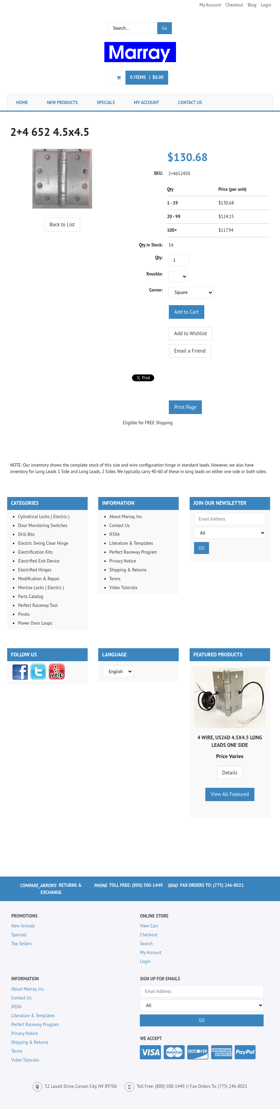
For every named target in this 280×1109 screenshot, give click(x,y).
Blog (252, 5)
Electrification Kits (35, 552)
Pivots (24, 614)
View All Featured (230, 794)
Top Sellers (21, 944)
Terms (115, 579)
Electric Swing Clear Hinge (43, 543)
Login (266, 5)
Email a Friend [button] (190, 350)
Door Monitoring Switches (42, 525)
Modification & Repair (39, 579)
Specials (106, 102)
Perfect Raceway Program (133, 552)
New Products (62, 102)
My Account (210, 5)
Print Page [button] (185, 407)
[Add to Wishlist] (190, 333)
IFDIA (114, 534)
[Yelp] (56, 679)
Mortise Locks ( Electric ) (41, 588)
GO (202, 548)
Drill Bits (26, 534)
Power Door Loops (35, 623)
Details (229, 772)
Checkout (234, 5)
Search (146, 944)
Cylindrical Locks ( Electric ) (44, 517)
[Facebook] (20, 679)
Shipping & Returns (128, 570)
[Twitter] (38, 679)
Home (22, 102)
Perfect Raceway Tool (38, 605)
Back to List (62, 224)
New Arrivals (23, 926)
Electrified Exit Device (38, 561)
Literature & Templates (131, 543)
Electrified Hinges (34, 570)
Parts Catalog (30, 596)
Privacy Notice (122, 561)
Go (164, 28)
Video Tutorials (123, 588)
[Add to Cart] (186, 311)
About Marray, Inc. (126, 517)
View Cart (149, 926)
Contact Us (190, 102)
